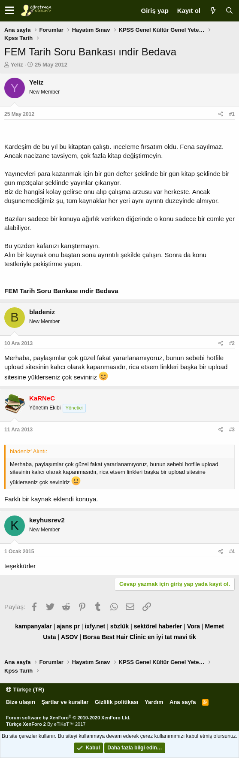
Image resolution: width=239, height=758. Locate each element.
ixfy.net (95, 626)
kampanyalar (33, 626)
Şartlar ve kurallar (64, 702)
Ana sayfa (182, 702)
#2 (232, 343)
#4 (232, 552)
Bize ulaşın (20, 702)
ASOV (69, 637)
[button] (10, 10)
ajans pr (68, 626)
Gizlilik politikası (117, 702)
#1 (232, 114)
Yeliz (17, 64)
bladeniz (42, 311)
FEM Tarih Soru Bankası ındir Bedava (61, 290)
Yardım (154, 702)
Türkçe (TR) (25, 689)
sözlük (119, 626)
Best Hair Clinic (124, 637)
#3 (232, 430)
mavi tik (185, 637)
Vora (193, 626)
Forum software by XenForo (68, 717)
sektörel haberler (158, 626)
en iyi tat (160, 637)
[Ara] (229, 10)
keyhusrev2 (47, 520)
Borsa (91, 637)
